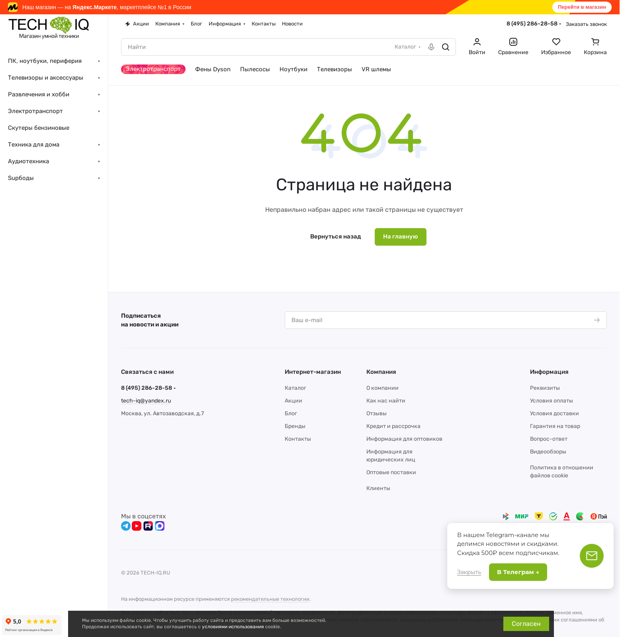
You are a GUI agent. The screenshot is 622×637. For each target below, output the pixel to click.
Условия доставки (554, 413)
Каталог (295, 388)
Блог (291, 413)
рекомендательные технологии (270, 599)
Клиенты (378, 488)
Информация (549, 371)
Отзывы (376, 413)
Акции (293, 400)
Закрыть (469, 572)
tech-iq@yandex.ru (146, 400)
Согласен (526, 623)
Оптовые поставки (391, 472)
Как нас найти (385, 400)
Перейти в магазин (582, 7)
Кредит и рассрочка (393, 426)
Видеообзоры (548, 451)
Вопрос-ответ (548, 439)
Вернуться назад (335, 236)
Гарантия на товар (555, 426)
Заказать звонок (586, 24)
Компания (381, 371)
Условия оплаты (551, 400)
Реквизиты (545, 388)
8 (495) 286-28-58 (532, 23)
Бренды (295, 426)
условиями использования (233, 626)
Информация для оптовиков (404, 439)
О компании (382, 388)
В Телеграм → (518, 572)
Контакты (298, 439)
